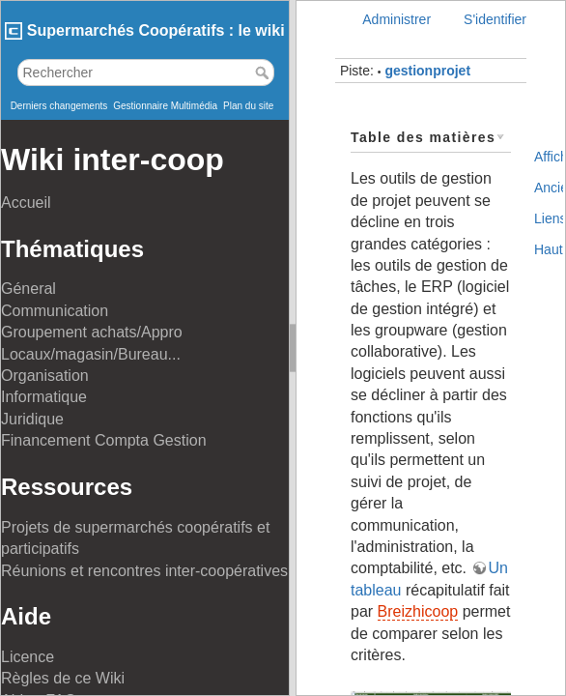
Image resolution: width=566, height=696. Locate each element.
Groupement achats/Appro (92, 332)
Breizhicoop (418, 611)
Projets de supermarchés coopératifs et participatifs (135, 538)
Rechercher (264, 72)
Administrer (396, 19)
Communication (54, 311)
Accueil (26, 202)
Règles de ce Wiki (63, 678)
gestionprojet (427, 70)
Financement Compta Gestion (104, 440)
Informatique (44, 397)
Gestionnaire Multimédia (165, 106)
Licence (27, 657)
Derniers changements (59, 106)
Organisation (45, 375)
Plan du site (248, 106)
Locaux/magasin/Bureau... (91, 354)
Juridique (32, 419)
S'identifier (495, 19)
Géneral (28, 288)
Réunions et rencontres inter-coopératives (144, 571)
